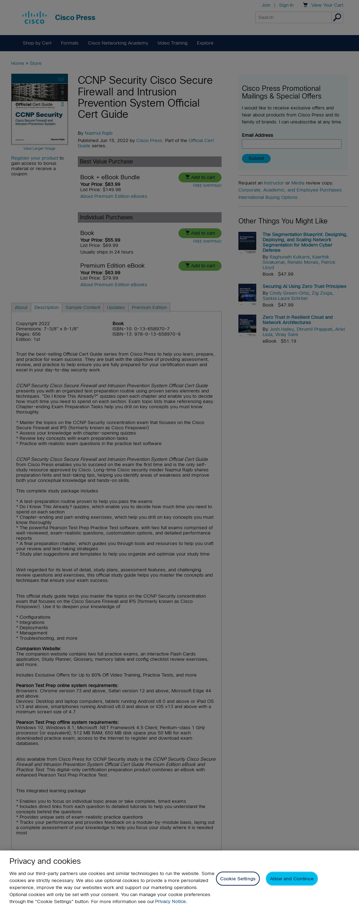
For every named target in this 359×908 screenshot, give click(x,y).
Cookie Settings (238, 884)
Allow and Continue (291, 884)
